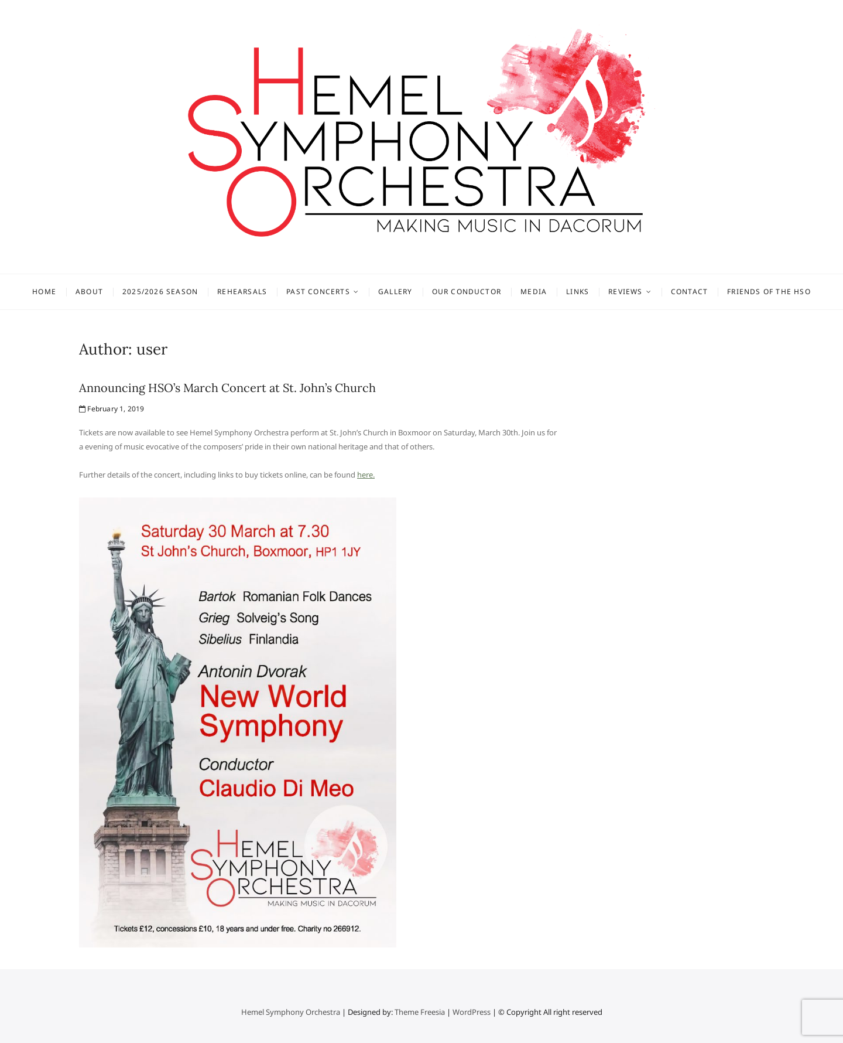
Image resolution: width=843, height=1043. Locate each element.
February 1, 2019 (112, 409)
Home (44, 291)
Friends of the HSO (769, 291)
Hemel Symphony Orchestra (290, 1012)
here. (366, 474)
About (89, 291)
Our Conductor (467, 291)
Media (533, 291)
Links (577, 291)
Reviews (625, 291)
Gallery (395, 291)
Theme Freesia (420, 1012)
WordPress (472, 1012)
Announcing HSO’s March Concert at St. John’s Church (227, 387)
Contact (689, 291)
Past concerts (318, 291)
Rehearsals (242, 291)
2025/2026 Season (160, 291)
